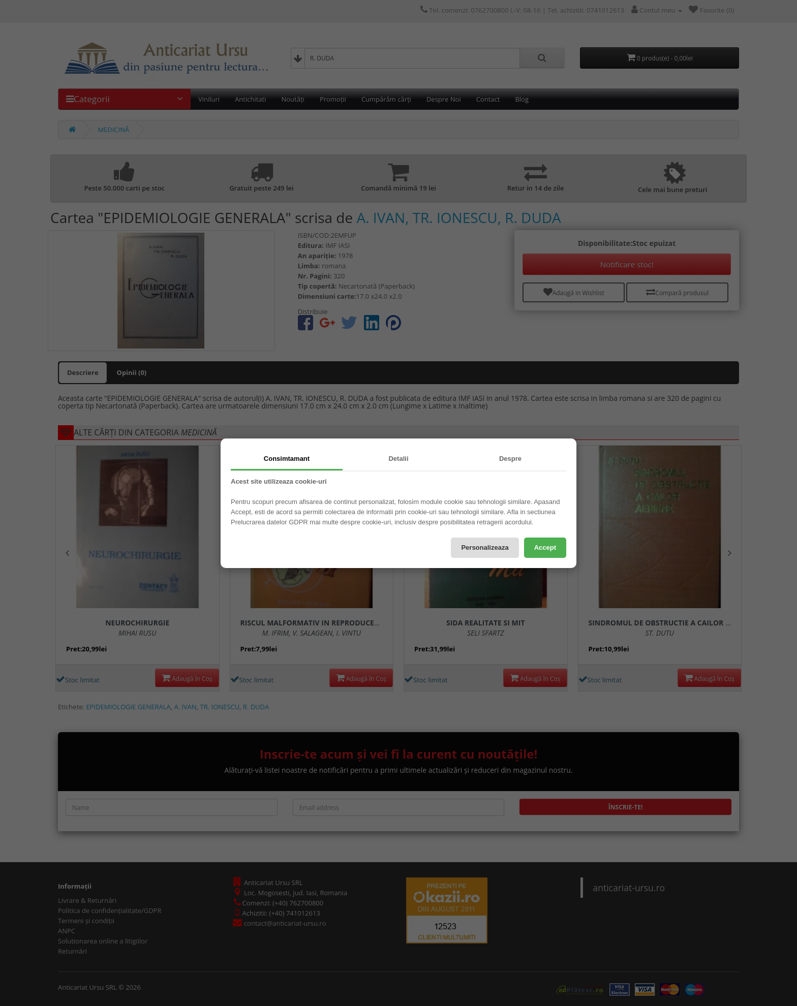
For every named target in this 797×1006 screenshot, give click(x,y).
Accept (545, 547)
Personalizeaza (484, 547)
